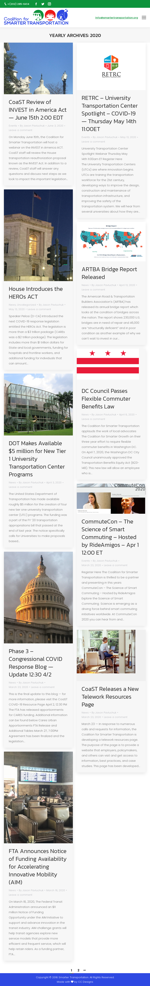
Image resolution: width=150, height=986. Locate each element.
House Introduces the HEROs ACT (36, 293)
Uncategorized (26, 305)
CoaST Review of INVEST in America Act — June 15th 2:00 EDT (38, 109)
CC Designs (85, 982)
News (12, 305)
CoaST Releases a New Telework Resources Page (110, 696)
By (32, 126)
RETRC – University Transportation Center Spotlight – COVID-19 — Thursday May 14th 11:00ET (110, 113)
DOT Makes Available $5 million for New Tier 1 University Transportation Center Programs (37, 458)
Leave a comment (20, 130)
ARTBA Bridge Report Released (109, 273)
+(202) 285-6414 (18, 4)
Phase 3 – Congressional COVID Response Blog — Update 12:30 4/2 (35, 662)
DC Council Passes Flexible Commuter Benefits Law (106, 398)
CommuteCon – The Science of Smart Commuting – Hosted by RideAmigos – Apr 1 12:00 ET (110, 537)
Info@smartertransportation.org (116, 17)
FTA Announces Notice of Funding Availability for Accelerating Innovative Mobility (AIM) (38, 866)
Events (13, 126)
